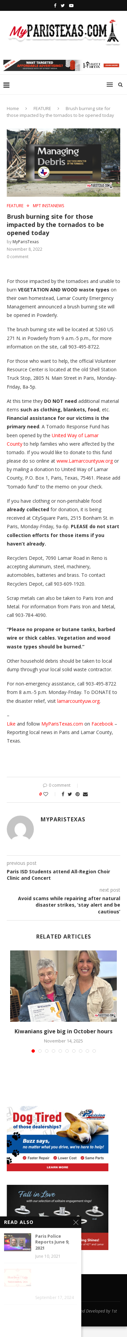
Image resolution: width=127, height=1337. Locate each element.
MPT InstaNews (48, 205)
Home (13, 108)
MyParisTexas (26, 242)
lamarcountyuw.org (78, 701)
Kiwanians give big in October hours (63, 1031)
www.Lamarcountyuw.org (85, 461)
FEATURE (42, 108)
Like (11, 723)
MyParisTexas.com (62, 723)
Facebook (102, 723)
